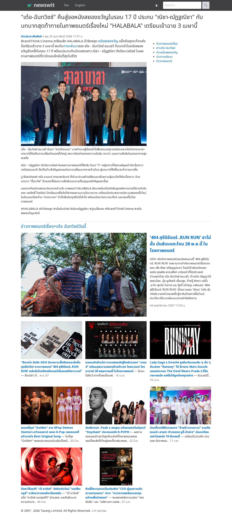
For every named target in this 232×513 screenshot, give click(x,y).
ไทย (66, 5)
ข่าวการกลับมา (164, 57)
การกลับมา (70, 46)
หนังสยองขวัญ (108, 41)
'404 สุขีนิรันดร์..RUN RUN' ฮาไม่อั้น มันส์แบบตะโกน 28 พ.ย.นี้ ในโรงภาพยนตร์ (180, 244)
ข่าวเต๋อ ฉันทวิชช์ (165, 48)
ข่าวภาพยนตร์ (164, 61)
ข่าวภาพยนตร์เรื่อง (167, 44)
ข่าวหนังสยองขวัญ (167, 52)
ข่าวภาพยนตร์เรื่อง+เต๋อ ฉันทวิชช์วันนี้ (53, 226)
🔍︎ (206, 5)
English (80, 5)
